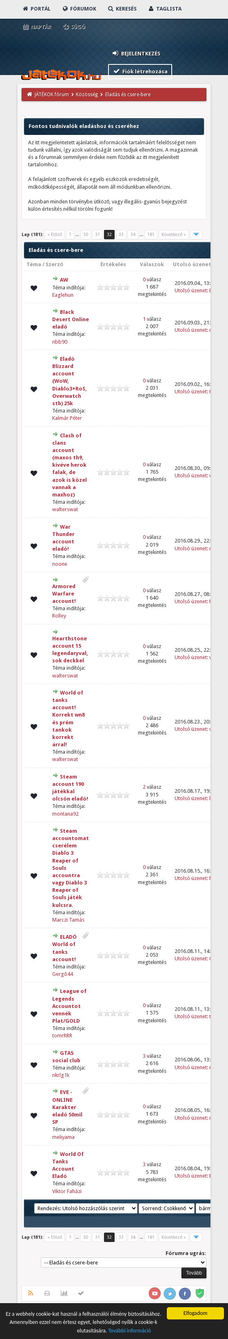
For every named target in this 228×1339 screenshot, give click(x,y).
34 (133, 234)
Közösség (87, 94)
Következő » (174, 234)
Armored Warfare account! (64, 593)
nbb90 (59, 342)
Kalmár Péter (67, 418)
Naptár (36, 27)
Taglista (165, 9)
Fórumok (79, 9)
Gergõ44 (62, 974)
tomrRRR (62, 1035)
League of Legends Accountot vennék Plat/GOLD (69, 1006)
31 (97, 234)
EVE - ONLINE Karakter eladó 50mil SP (67, 1107)
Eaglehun (62, 295)
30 (85, 234)
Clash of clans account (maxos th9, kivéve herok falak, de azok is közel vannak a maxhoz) (69, 465)
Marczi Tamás (68, 920)
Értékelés (113, 264)
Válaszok (152, 264)
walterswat (65, 509)
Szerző (54, 264)
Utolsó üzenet (192, 264)
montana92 (65, 814)
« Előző (54, 234)
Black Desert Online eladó (70, 319)
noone (59, 564)
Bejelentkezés (135, 53)
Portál (36, 9)
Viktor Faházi (67, 1191)
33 (121, 234)
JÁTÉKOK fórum (52, 94)
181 (151, 234)
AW (64, 280)
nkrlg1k (60, 1075)
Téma (34, 264)
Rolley (59, 616)
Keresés (122, 9)
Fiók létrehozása (140, 71)
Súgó (73, 27)
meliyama (63, 1137)
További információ (129, 1331)
